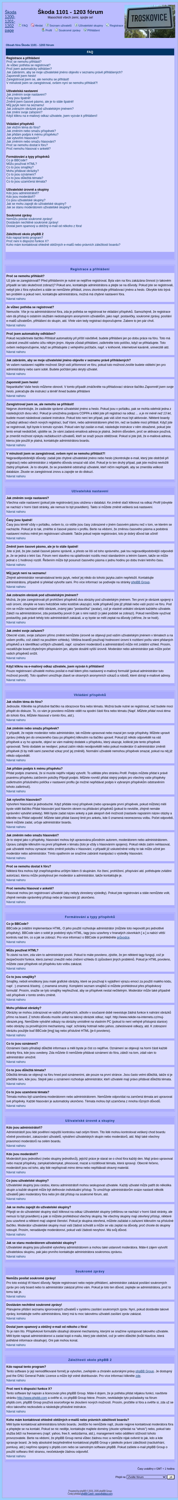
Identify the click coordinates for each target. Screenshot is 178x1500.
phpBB (83, 1491)
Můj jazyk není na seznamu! (25, 105)
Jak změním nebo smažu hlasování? (31, 141)
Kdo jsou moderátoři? (20, 196)
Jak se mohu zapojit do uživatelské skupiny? (36, 204)
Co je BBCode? (16, 160)
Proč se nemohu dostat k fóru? (27, 145)
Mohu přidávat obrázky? (22, 171)
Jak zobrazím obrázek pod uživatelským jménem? (40, 108)
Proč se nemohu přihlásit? (24, 61)
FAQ (23, 25)
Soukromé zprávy (68, 30)
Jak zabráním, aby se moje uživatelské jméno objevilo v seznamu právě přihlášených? (64, 72)
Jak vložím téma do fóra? (23, 127)
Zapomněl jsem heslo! (21, 76)
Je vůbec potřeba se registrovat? (28, 65)
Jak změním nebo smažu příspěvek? (31, 131)
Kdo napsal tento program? (24, 237)
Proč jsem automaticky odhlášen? (29, 69)
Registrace (114, 25)
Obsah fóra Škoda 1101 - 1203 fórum (30, 45)
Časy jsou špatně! (18, 98)
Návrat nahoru (16, 299)
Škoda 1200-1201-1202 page (10, 21)
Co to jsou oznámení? (21, 174)
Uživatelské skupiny (89, 25)
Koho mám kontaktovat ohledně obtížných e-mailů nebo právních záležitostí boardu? (63, 245)
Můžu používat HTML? (21, 164)
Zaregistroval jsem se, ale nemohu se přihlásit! (37, 79)
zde (138, 1376)
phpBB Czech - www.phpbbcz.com (96, 1493)
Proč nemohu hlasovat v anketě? (28, 148)
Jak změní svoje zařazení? (24, 112)
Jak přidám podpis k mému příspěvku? (32, 134)
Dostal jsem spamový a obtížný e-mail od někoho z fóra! (44, 226)
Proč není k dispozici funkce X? (27, 241)
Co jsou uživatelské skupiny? (25, 200)
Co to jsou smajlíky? (19, 167)
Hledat (37, 25)
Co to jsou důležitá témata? (24, 178)
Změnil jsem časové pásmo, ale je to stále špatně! (40, 101)
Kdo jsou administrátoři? (22, 193)
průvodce (123, 937)
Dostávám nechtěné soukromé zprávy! (32, 222)
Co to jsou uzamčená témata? (26, 181)
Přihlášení (92, 30)
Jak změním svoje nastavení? (26, 94)
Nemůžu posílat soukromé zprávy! (29, 219)
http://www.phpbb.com (32, 1398)
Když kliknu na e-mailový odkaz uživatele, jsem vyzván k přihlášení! (51, 116)
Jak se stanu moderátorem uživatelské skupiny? (38, 207)
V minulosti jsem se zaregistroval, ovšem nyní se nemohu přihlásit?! (52, 83)
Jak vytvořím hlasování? (22, 138)
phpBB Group (140, 582)
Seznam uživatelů (59, 25)
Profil (47, 30)
